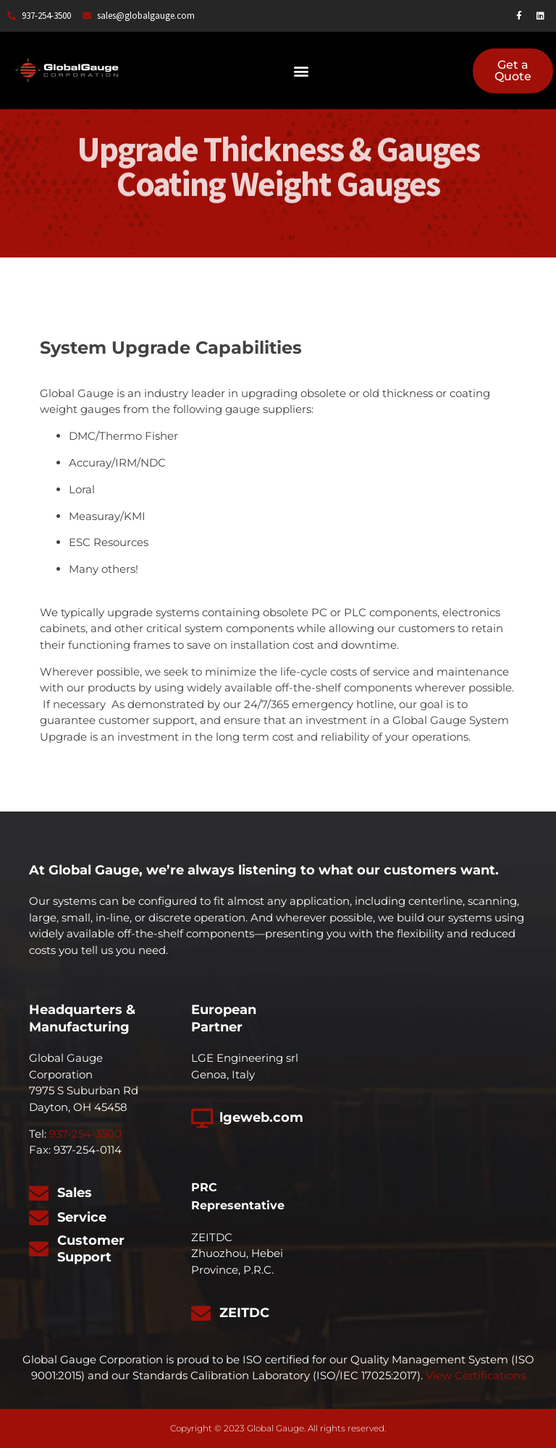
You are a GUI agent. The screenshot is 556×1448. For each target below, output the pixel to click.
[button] (301, 70)
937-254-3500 (85, 1134)
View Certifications (476, 1375)
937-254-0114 (88, 1150)
